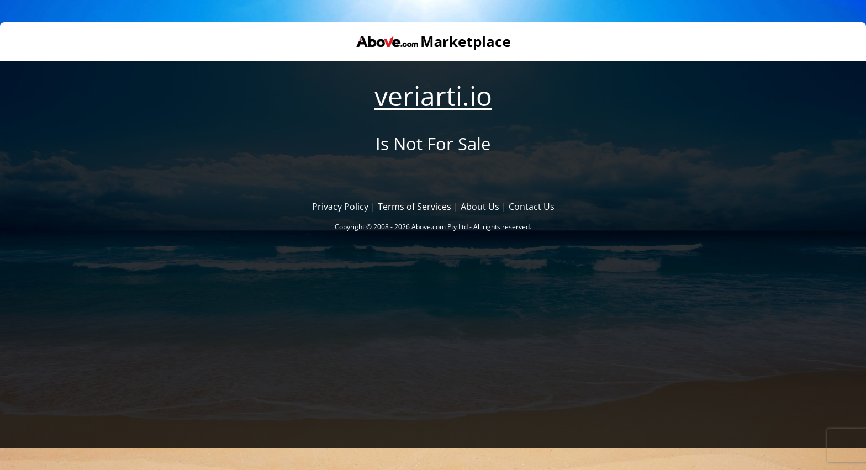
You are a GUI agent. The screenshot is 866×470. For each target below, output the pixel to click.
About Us (480, 206)
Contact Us (532, 206)
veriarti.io (433, 96)
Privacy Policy (340, 206)
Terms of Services (414, 206)
